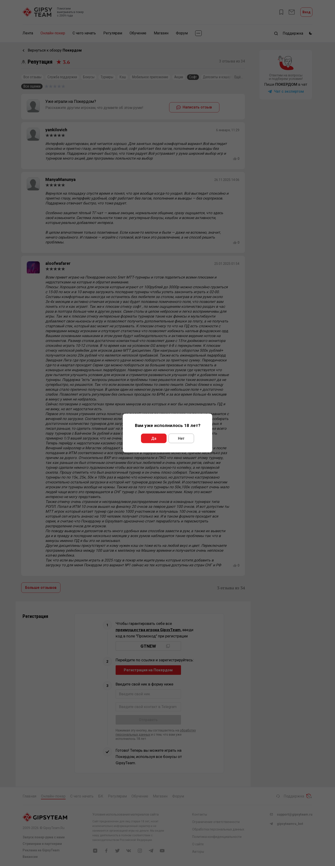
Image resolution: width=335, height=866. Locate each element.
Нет (181, 438)
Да (153, 438)
